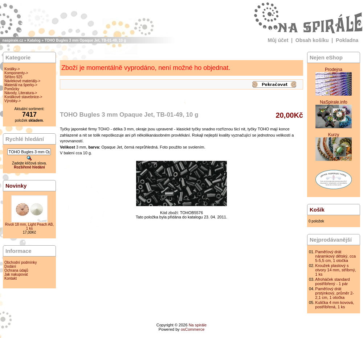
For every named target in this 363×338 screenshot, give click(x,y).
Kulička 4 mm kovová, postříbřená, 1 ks (334, 304)
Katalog (34, 40)
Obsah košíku (312, 40)
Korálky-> (12, 69)
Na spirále (198, 325)
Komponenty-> (16, 73)
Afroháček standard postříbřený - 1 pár (332, 281)
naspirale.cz (13, 40)
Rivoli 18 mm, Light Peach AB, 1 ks (29, 226)
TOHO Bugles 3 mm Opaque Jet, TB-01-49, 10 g (85, 40)
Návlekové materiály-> (22, 81)
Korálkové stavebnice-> (23, 97)
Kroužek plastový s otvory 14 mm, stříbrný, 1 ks (335, 269)
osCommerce (192, 329)
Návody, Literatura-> (20, 93)
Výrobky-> (12, 101)
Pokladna (347, 40)
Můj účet (278, 40)
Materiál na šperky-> (20, 85)
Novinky (15, 186)
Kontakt (10, 278)
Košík (317, 209)
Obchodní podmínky (20, 262)
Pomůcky (11, 89)
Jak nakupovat (16, 274)
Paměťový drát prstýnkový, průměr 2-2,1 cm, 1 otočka (334, 293)
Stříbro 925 (13, 77)
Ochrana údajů (16, 270)
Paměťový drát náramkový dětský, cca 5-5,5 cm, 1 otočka (335, 256)
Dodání (10, 266)
